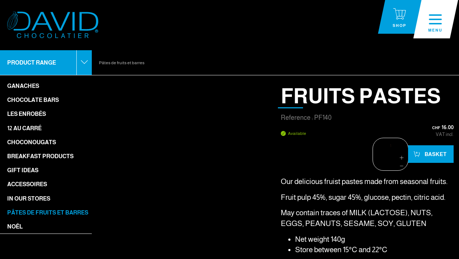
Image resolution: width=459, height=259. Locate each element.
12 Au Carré (24, 128)
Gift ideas (22, 170)
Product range (31, 63)
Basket (434, 154)
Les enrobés (26, 114)
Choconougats (31, 142)
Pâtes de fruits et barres (47, 212)
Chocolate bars (33, 100)
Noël (15, 226)
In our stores (28, 199)
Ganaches (23, 86)
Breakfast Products (40, 156)
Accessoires (27, 184)
